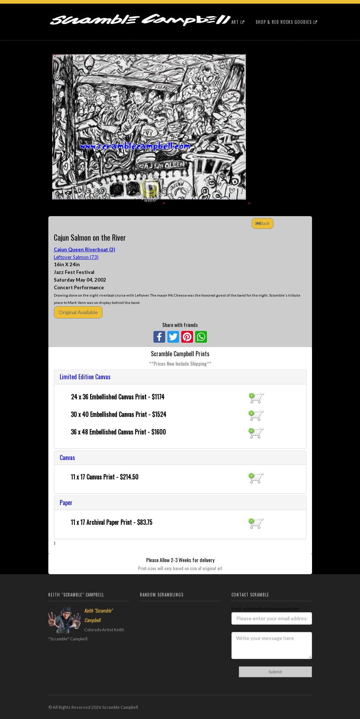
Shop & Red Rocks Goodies (287, 22)
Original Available (78, 312)
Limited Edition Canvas (85, 376)
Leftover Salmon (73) (76, 257)
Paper (66, 502)
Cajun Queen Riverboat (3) (84, 249)
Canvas (67, 457)
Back (263, 223)
